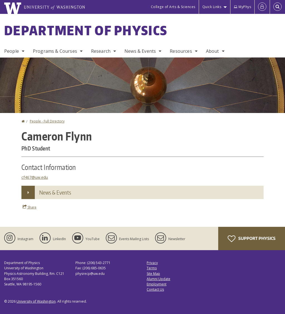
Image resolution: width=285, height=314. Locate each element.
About (212, 51)
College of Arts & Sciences (173, 6)
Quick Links (212, 6)
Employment (156, 284)
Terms (152, 268)
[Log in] (262, 7)
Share (29, 207)
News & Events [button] (55, 192)
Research (100, 51)
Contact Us (155, 289)
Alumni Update (158, 279)
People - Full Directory (47, 121)
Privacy (152, 262)
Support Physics (252, 239)
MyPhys (242, 6)
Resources (181, 51)
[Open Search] (277, 7)
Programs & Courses (55, 51)
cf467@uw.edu (34, 177)
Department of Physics (85, 30)
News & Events (140, 51)
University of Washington (36, 301)
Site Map (153, 273)
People (11, 51)
